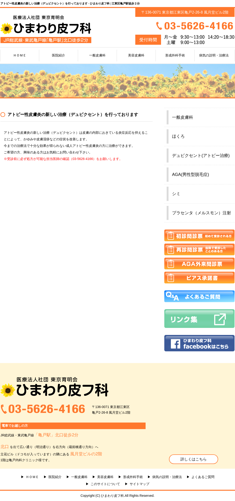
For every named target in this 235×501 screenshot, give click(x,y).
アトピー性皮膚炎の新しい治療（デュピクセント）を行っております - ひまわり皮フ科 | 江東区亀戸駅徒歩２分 (70, 3)
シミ (176, 193)
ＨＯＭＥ (19, 55)
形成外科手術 (175, 55)
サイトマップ (139, 484)
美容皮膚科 (136, 55)
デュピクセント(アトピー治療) (201, 155)
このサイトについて (105, 484)
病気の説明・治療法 (214, 55)
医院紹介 (58, 55)
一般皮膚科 (97, 55)
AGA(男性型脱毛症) (190, 174)
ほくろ (178, 136)
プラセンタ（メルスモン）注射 (201, 213)
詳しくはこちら (193, 459)
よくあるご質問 (202, 477)
